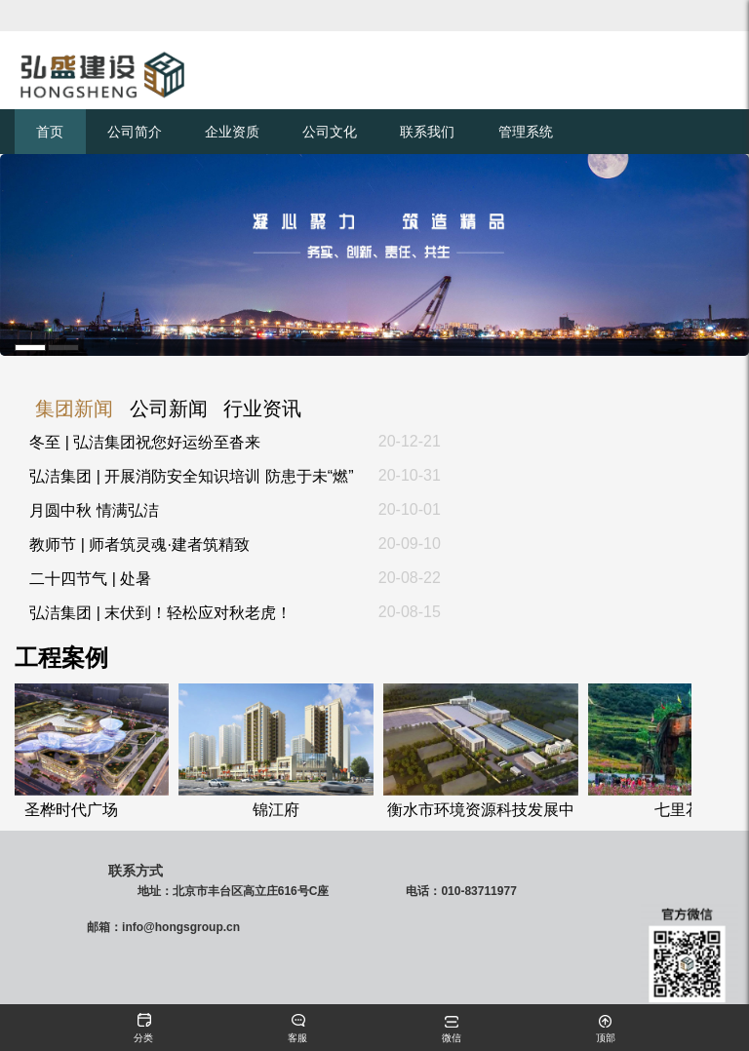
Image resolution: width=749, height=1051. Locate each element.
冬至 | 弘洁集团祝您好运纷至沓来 (144, 442)
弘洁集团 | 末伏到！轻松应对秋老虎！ (160, 612)
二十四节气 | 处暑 (90, 578)
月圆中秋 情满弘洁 (93, 510)
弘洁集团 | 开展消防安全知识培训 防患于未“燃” (191, 476)
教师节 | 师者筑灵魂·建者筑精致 (139, 544)
